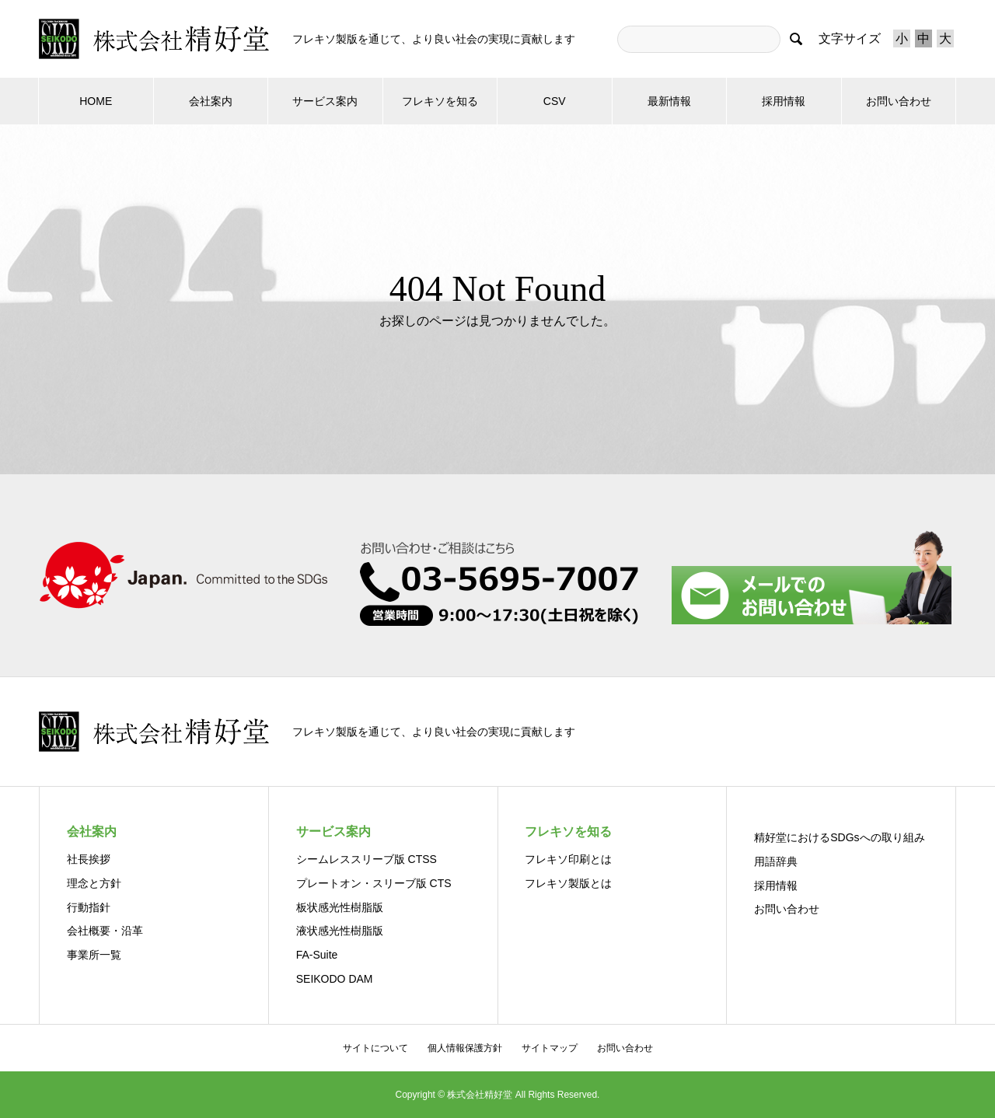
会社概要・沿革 (105, 930)
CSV (554, 101)
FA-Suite (317, 955)
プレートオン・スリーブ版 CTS (374, 883)
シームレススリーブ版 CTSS (366, 859)
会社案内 (210, 101)
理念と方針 (94, 883)
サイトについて (375, 1048)
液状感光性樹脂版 (339, 930)
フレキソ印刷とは (568, 859)
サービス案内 (325, 101)
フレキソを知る (440, 101)
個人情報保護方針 (465, 1048)
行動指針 (88, 907)
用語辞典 (776, 861)
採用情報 (783, 101)
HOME (95, 101)
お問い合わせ (898, 101)
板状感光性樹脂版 (339, 907)
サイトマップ (550, 1048)
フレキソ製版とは (568, 883)
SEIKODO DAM (334, 979)
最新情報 (669, 101)
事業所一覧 (94, 955)
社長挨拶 (88, 859)
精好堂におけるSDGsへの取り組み (839, 837)
